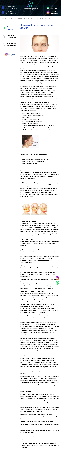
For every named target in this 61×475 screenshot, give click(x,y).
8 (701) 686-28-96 (11, 8)
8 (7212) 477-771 (11, 7)
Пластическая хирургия (22, 18)
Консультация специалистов (11, 36)
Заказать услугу (51, 33)
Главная (4, 18)
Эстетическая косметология (11, 44)
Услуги (10, 18)
